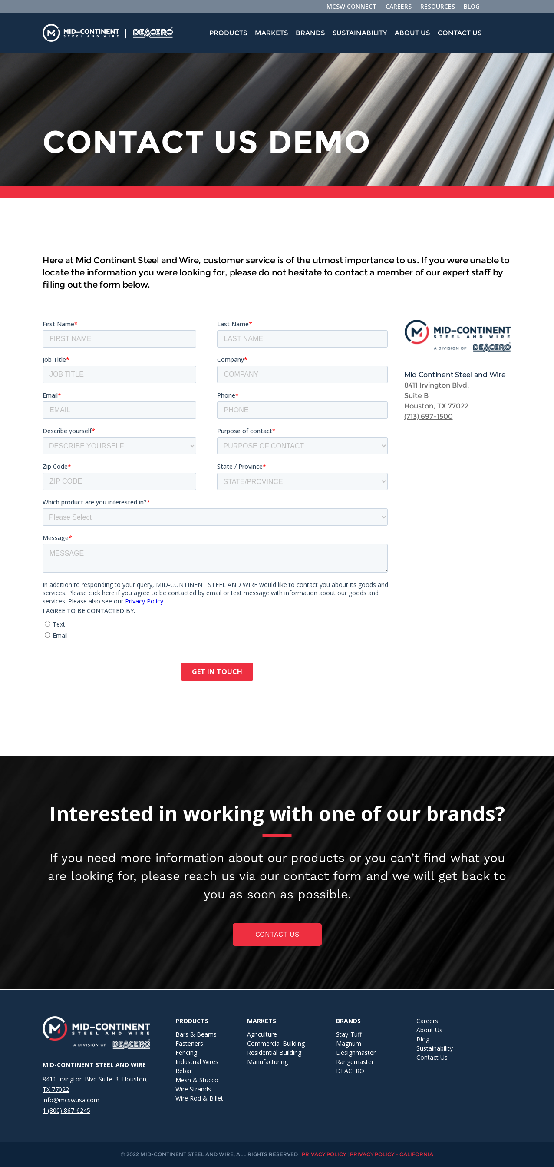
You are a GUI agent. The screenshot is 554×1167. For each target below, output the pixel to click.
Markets (271, 33)
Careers (427, 1021)
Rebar (183, 1071)
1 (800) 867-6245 (66, 1110)
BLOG (472, 6)
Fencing (186, 1052)
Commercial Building (276, 1043)
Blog (422, 1039)
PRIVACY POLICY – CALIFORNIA (391, 1154)
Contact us (277, 934)
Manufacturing (267, 1062)
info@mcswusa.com (71, 1100)
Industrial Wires (196, 1062)
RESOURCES (437, 6)
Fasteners (189, 1043)
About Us (412, 33)
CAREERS (399, 6)
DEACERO (350, 1071)
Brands (310, 33)
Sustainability (360, 33)
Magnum (348, 1043)
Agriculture (262, 1034)
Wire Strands (193, 1089)
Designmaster (356, 1052)
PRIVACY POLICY (324, 1154)
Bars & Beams (196, 1034)
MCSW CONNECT (351, 6)
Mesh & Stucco (196, 1080)
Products (228, 33)
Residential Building (274, 1052)
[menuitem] (228, 33)
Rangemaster (355, 1062)
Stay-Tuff (349, 1034)
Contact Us (459, 33)
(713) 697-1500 (428, 416)
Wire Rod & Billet (199, 1098)
